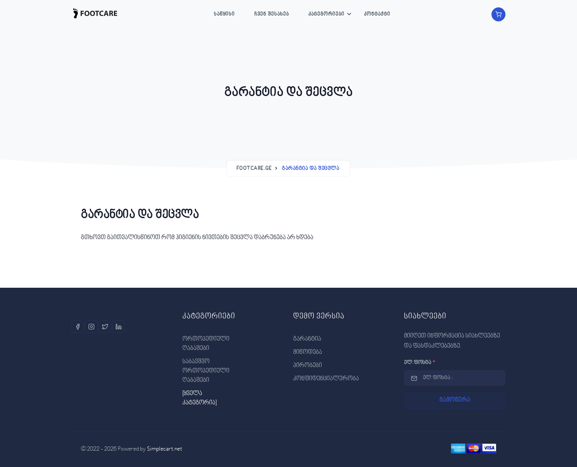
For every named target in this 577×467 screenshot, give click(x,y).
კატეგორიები (326, 14)
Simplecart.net (164, 449)
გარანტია (307, 339)
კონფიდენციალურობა (326, 379)
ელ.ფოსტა (419, 363)
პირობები (307, 365)
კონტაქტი (377, 14)
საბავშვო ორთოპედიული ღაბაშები (205, 371)
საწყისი (224, 14)
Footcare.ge (254, 168)
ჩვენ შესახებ (271, 14)
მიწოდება (307, 352)
